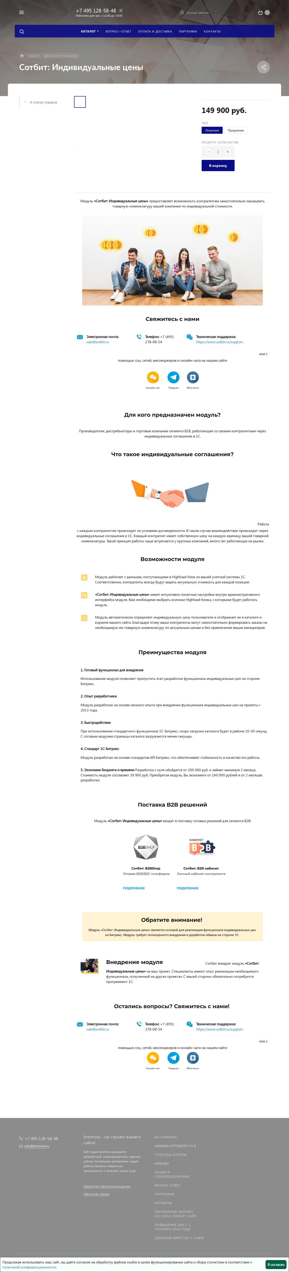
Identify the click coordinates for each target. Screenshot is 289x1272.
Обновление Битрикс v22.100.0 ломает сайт (175, 1214)
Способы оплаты (171, 1154)
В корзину (218, 165)
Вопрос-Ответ (168, 1185)
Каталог (162, 1163)
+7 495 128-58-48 (96, 10)
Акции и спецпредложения (172, 1174)
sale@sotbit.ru (97, 341)
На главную (166, 1137)
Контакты (163, 1203)
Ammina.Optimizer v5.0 (175, 1146)
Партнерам (165, 1194)
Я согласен (276, 1264)
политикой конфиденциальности (29, 1267)
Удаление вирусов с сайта (179, 1238)
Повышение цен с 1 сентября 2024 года (173, 1227)
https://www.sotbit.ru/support (219, 341)
